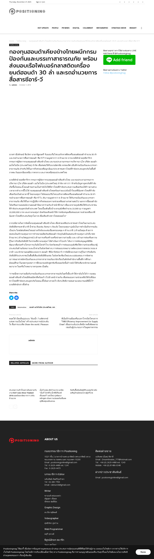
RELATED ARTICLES (20, 363)
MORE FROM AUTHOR (42, 363)
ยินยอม (143, 552)
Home (11, 41)
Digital (76, 28)
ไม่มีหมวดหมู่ (21, 41)
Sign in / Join (40, 2)
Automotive (22, 307)
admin (14, 85)
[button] (141, 28)
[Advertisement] (53, 145)
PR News (65, 28)
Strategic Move (118, 28)
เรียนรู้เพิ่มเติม (25, 555)
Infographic (102, 28)
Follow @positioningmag (114, 72)
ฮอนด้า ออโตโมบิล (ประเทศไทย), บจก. (42, 307)
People (55, 28)
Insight (133, 28)
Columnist (88, 28)
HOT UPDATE (43, 28)
